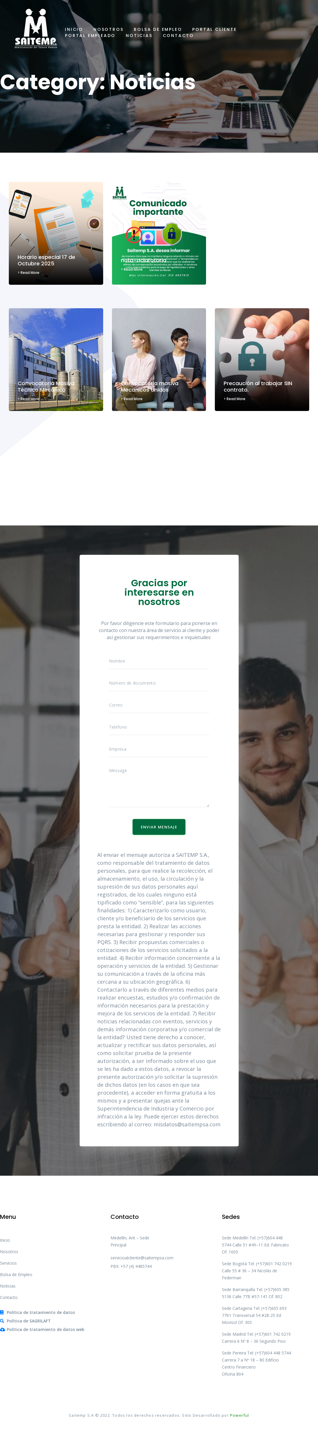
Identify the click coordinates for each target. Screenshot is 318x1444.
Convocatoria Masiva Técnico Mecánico (46, 386)
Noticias (139, 35)
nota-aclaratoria (143, 260)
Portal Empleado (90, 35)
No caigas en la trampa (255, 260)
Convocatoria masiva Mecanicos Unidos (149, 386)
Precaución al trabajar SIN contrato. (258, 386)
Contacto (178, 35)
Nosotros (108, 29)
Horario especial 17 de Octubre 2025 (46, 260)
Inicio (74, 29)
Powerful (239, 1415)
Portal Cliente (214, 29)
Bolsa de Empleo (158, 29)
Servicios (8, 1263)
